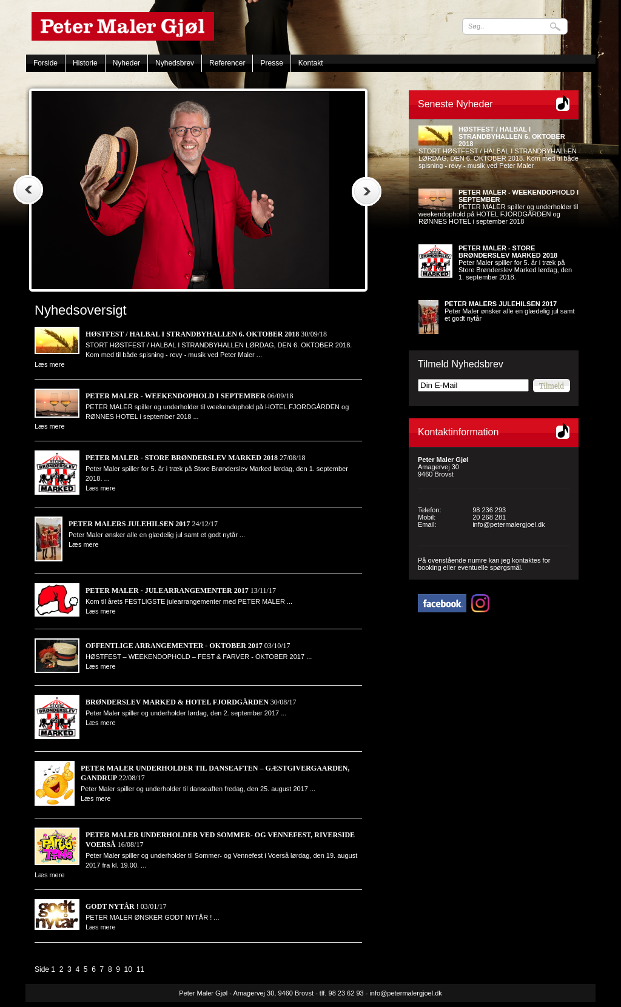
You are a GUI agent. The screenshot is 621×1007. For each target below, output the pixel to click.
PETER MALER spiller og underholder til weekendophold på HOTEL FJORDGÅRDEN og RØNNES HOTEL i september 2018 (498, 207)
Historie (85, 63)
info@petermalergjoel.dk (508, 524)
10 (128, 969)
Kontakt (310, 63)
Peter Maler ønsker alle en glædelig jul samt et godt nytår (510, 311)
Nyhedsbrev (174, 63)
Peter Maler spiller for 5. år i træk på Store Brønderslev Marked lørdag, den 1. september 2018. (515, 262)
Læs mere (50, 364)
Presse (271, 63)
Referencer (227, 63)
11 (140, 969)
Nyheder (126, 63)
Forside (45, 63)
